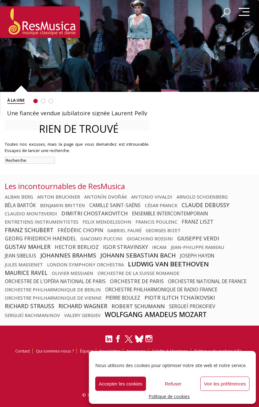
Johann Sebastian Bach (138, 255)
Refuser (173, 383)
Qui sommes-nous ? (55, 351)
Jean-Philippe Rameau (197, 247)
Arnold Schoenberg (202, 197)
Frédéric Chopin (80, 230)
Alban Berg (19, 197)
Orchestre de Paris (137, 281)
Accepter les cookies (121, 383)
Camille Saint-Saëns (115, 205)
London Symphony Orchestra (85, 264)
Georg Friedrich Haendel (40, 238)
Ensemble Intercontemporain (170, 213)
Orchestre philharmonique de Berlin (53, 289)
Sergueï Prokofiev (192, 306)
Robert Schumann (138, 306)
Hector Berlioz (77, 247)
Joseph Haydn (197, 255)
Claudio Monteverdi (31, 213)
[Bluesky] (139, 338)
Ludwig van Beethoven (168, 264)
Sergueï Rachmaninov (32, 315)
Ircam (159, 247)
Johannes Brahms (68, 255)
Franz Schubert (29, 230)
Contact (22, 351)
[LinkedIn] (108, 341)
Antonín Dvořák (105, 197)
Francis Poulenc (156, 222)
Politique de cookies (169, 396)
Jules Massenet (24, 264)
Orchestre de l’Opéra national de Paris (55, 281)
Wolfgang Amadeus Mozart (156, 314)
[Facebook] (118, 341)
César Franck (161, 205)
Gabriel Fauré (124, 230)
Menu (244, 12)
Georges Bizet (163, 230)
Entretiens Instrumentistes (41, 222)
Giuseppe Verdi (198, 238)
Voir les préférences (225, 383)
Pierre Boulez (123, 298)
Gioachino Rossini (150, 238)
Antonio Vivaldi (151, 197)
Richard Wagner (82, 306)
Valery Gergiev (82, 315)
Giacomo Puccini (101, 238)
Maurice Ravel (26, 273)
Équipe (86, 351)
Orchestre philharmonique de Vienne (53, 298)
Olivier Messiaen (72, 273)
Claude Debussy (205, 205)
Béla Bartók (20, 205)
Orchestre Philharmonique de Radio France (161, 289)
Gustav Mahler (27, 247)
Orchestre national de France (207, 281)
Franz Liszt (198, 221)
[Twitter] (128, 342)
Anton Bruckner (58, 197)
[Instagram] (149, 338)
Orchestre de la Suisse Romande (138, 273)
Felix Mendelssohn (107, 222)
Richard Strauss (29, 306)
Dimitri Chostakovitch (94, 213)
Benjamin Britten (62, 205)
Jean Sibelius (20, 255)
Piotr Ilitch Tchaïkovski (179, 297)
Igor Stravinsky (125, 247)
